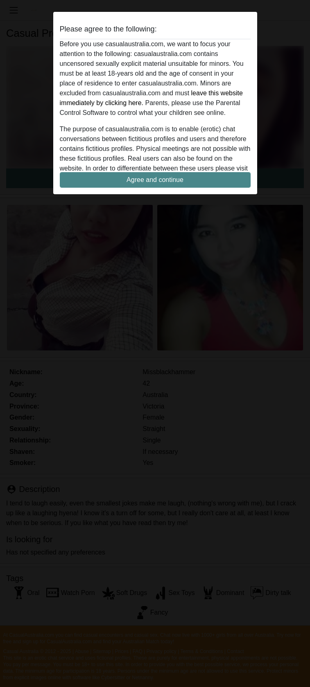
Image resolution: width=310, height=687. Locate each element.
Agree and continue (155, 179)
